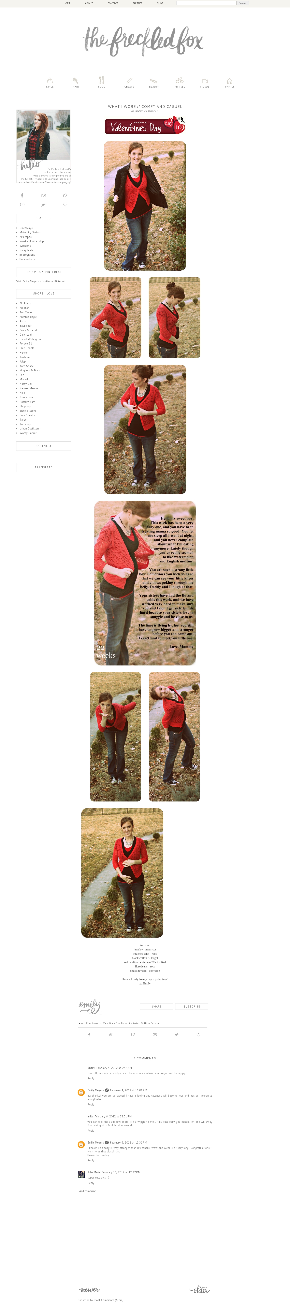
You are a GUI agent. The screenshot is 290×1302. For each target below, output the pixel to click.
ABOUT (89, 3)
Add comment (87, 1191)
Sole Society (27, 415)
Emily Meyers (95, 1090)
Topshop (25, 424)
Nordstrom (26, 397)
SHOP (160, 3)
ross (154, 953)
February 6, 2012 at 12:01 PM (113, 1116)
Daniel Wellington (30, 339)
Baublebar (25, 325)
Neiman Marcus (28, 388)
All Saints (25, 303)
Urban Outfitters (29, 428)
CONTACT (112, 3)
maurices (150, 949)
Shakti (91, 1068)
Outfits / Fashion (150, 1023)
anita (90, 1116)
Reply (90, 1078)
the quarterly (27, 259)
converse (154, 970)
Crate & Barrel (28, 330)
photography (27, 254)
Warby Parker (28, 433)
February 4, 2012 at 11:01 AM (128, 1090)
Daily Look (25, 334)
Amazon (24, 308)
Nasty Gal (25, 384)
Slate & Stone (28, 410)
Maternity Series (130, 1023)
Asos (22, 321)
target (154, 958)
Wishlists (25, 246)
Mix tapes (25, 237)
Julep (22, 361)
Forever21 (25, 343)
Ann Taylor (26, 312)
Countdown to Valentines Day (103, 1023)
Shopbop (25, 406)
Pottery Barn (27, 402)
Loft (22, 375)
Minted (23, 379)
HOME (67, 3)
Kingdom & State (29, 370)
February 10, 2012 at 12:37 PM (121, 1172)
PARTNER (137, 3)
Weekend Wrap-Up (31, 241)
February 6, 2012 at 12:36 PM (128, 1142)
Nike (22, 392)
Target (23, 419)
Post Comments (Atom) (108, 1300)
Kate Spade (26, 366)
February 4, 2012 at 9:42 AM (114, 1068)
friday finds (26, 250)
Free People (26, 348)
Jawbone (24, 357)
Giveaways (26, 228)
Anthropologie (28, 317)
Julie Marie (93, 1172)
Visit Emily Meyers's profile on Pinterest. (41, 281)
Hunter (23, 352)
